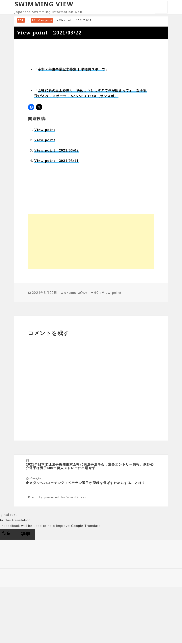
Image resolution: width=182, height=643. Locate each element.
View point (44, 130)
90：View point (107, 292)
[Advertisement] (91, 241)
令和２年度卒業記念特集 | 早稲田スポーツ (72, 69)
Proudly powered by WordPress (57, 497)
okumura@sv (75, 292)
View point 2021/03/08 (56, 150)
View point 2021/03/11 (56, 160)
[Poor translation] (25, 534)
